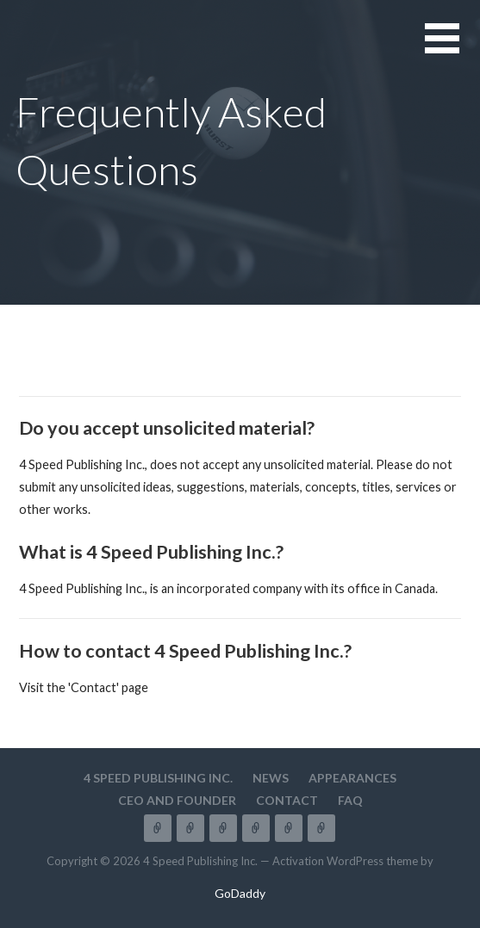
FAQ (350, 800)
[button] (452, 48)
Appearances (352, 777)
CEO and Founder (177, 800)
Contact (287, 800)
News (270, 777)
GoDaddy (240, 893)
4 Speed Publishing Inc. (158, 777)
